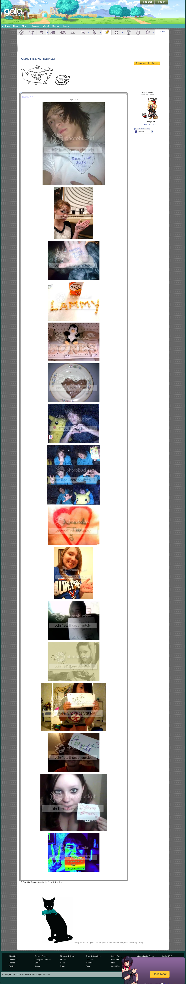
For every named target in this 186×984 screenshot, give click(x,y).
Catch (66, 26)
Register (147, 2)
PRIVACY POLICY (67, 956)
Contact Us (13, 960)
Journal (106, 32)
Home (154, 124)
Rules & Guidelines (93, 956)
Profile (163, 31)
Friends (95, 32)
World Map (115, 966)
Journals (89, 963)
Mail (83, 32)
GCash (15, 26)
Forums (35, 26)
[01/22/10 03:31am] (142, 129)
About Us (12, 956)
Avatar (32, 32)
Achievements (128, 32)
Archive (147, 124)
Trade (88, 966)
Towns (62, 966)
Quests (116, 32)
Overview (22, 32)
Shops (25, 26)
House (41, 32)
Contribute (90, 960)
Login (161, 2)
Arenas (63, 960)
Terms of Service (41, 956)
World (46, 26)
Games (55, 26)
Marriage (138, 32)
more (47, 32)
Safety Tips (115, 956)
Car (53, 32)
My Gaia (6, 26)
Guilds (62, 963)
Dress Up (115, 960)
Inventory (73, 32)
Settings (148, 32)
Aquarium (63, 32)
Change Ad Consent (43, 960)
